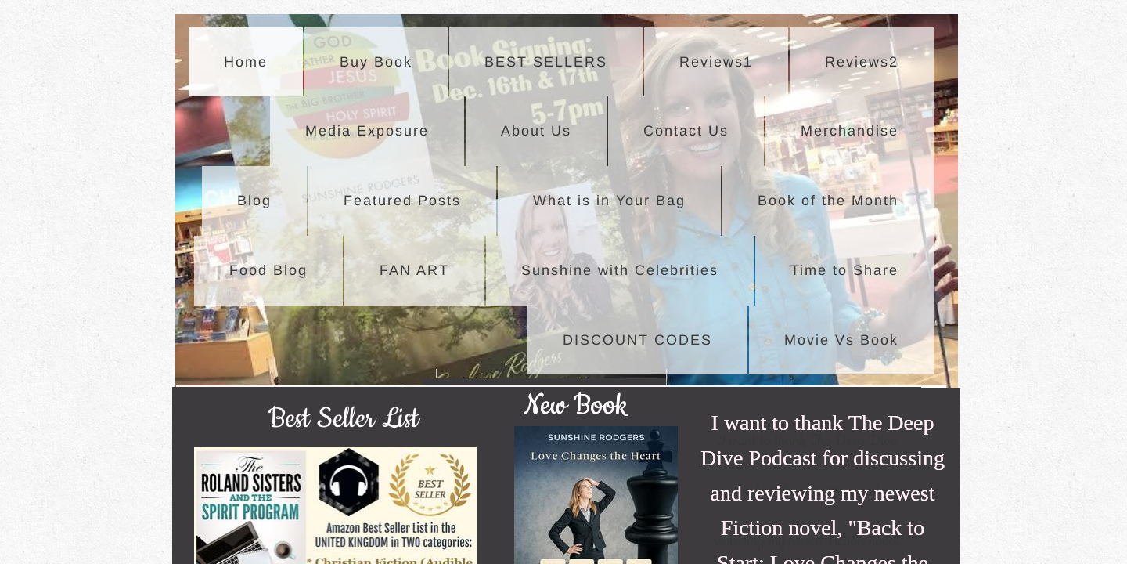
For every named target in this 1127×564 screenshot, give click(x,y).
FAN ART (414, 270)
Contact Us (686, 131)
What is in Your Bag (609, 200)
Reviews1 (716, 62)
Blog (254, 200)
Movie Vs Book (841, 340)
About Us (536, 131)
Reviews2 (861, 62)
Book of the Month (828, 200)
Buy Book (376, 62)
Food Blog (268, 270)
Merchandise (849, 131)
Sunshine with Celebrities (619, 270)
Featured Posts (402, 200)
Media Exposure (367, 131)
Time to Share (844, 270)
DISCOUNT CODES (637, 340)
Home (246, 62)
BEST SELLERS (545, 62)
